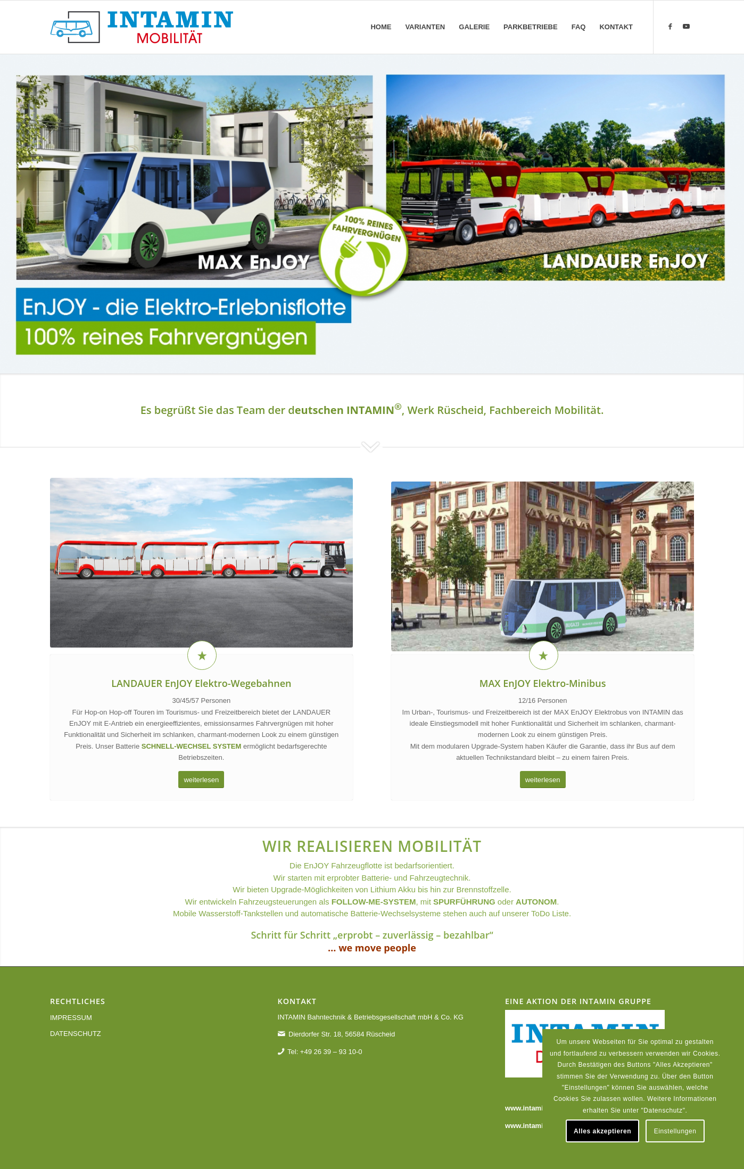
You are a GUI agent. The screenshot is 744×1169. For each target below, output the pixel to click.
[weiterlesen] (201, 780)
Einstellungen (675, 1131)
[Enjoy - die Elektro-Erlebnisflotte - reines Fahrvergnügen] (141, 27)
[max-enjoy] (542, 610)
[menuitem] (380, 27)
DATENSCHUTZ (75, 1034)
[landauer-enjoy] (201, 590)
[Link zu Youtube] (686, 27)
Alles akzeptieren (602, 1131)
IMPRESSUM (71, 1018)
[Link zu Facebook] (670, 27)
